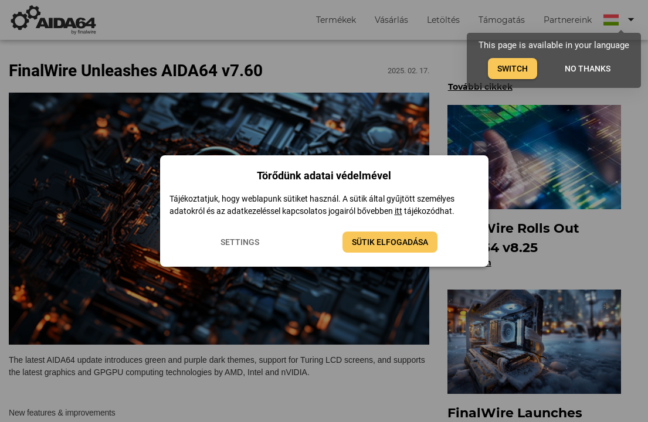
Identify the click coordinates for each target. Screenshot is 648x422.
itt (398, 211)
